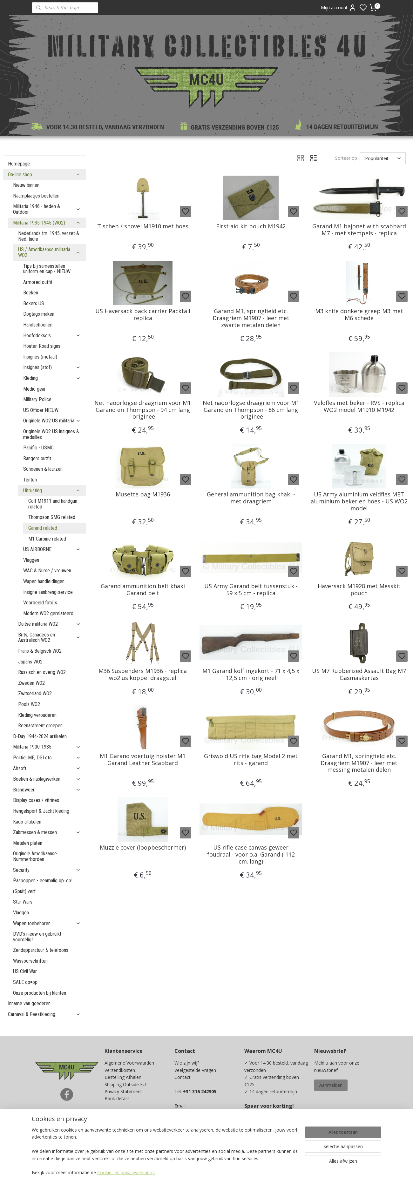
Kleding (52, 378)
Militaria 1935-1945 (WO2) (47, 223)
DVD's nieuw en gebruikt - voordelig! (38, 937)
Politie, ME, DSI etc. (47, 758)
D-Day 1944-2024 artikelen (40, 736)
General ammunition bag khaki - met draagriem (251, 498)
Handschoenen (37, 325)
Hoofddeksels (52, 336)
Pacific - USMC (38, 448)
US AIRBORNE (52, 549)
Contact (182, 1077)
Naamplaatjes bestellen (36, 196)
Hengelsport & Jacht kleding (41, 811)
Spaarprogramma (123, 1134)
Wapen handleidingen (43, 581)
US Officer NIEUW (40, 410)
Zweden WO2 (31, 683)
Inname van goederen (29, 1003)
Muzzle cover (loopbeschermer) (142, 847)
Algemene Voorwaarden (129, 1063)
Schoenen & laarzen (43, 469)
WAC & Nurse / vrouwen (47, 571)
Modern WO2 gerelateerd (48, 613)
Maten (111, 1120)
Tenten (30, 480)
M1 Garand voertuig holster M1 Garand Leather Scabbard (143, 759)
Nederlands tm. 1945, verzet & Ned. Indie (48, 236)
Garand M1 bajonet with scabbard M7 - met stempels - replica (359, 230)
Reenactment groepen (40, 726)
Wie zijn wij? (186, 1063)
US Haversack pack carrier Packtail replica (142, 314)
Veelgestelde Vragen (195, 1070)
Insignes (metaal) (40, 357)
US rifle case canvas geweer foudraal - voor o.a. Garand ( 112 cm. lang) (251, 854)
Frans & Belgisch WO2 (40, 651)
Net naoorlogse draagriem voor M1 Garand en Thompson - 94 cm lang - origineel (142, 410)
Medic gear (34, 389)
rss (248, 1172)
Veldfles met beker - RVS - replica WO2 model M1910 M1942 (359, 406)
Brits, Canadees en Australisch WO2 (49, 637)
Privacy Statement (123, 1091)
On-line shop (44, 175)
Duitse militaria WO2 (49, 624)
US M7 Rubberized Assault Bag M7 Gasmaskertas (359, 674)
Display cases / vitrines (36, 800)
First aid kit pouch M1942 (251, 226)
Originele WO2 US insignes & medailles (51, 434)
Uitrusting (52, 491)
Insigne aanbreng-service (48, 592)
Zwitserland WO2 (35, 693)
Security (47, 870)
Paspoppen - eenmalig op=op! (42, 881)
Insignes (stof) (52, 367)
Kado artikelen (27, 822)
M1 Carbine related (47, 539)
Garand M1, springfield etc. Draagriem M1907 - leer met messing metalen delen (359, 763)
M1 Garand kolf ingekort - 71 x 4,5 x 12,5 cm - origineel (250, 674)
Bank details (117, 1098)
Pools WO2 (29, 704)
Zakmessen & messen (47, 832)
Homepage (19, 164)
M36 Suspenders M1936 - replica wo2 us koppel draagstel (142, 674)
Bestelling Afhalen (123, 1077)
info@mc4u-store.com (200, 1127)
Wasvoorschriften (30, 961)
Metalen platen (27, 843)
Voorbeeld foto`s (40, 603)
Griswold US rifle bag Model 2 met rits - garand (251, 759)
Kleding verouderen (37, 715)
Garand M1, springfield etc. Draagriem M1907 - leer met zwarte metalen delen (250, 318)
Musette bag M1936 (142, 494)
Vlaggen (31, 560)
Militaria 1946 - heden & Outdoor (47, 209)
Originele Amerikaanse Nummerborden (35, 856)
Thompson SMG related (51, 517)
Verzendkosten (120, 1070)
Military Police (37, 399)
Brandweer (47, 790)
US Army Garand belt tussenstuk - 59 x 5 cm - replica (250, 589)
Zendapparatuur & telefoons (40, 950)
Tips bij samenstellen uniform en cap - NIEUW (47, 269)
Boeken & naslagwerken (47, 779)
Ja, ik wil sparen (266, 1139)
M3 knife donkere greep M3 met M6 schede (359, 314)
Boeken (30, 293)
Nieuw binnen (26, 185)
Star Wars (22, 902)
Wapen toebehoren (47, 923)
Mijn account (338, 7)
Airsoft (47, 768)
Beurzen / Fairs (120, 1113)
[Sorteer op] (382, 158)
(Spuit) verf (24, 891)
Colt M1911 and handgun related (52, 504)
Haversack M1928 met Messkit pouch (358, 589)
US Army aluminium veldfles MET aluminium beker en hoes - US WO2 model (358, 501)
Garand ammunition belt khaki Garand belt (142, 589)
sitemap (235, 1172)
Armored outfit (37, 282)
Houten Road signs (41, 346)
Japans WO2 (30, 662)
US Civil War (25, 971)
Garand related (42, 528)
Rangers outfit (37, 458)
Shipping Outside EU (125, 1084)
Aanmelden (330, 1085)
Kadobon (114, 1127)
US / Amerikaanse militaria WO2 (49, 252)
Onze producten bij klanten (39, 993)
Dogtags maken (38, 314)
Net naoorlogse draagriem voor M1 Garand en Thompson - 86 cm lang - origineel (250, 410)
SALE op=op (25, 982)
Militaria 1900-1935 (47, 747)
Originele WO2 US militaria (52, 421)
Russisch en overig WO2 (42, 672)
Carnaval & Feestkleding (44, 1014)
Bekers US (33, 303)
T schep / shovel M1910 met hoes (142, 226)
